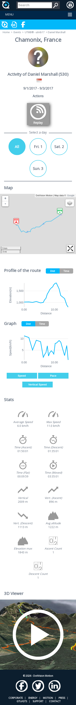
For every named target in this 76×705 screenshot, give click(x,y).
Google (70, 195)
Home (6, 32)
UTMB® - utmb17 (35, 32)
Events (17, 32)
